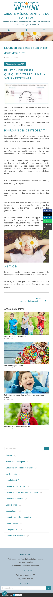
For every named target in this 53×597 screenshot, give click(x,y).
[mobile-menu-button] (44, 30)
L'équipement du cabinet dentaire (19, 468)
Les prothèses (12, 523)
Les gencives (11, 505)
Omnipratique (11, 529)
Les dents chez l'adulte (15, 486)
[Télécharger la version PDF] (15, 64)
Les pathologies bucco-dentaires (19, 517)
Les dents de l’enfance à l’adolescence (22, 492)
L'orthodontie (11, 474)
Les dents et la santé (14, 499)
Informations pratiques (15, 462)
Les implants (11, 511)
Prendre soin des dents (15, 536)
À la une (9, 455)
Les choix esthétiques (15, 480)
